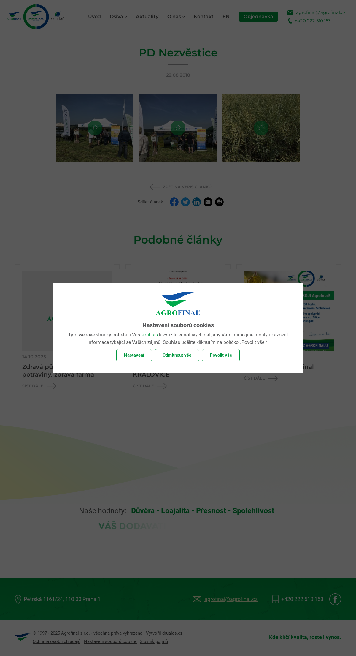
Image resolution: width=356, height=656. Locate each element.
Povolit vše (221, 355)
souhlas (149, 335)
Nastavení (134, 355)
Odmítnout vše (177, 355)
